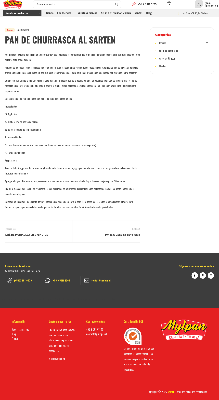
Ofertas (162, 66)
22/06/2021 (23, 29)
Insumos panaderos (168, 51)
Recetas (10, 30)
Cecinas (162, 43)
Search (116, 4)
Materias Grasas (166, 58)
